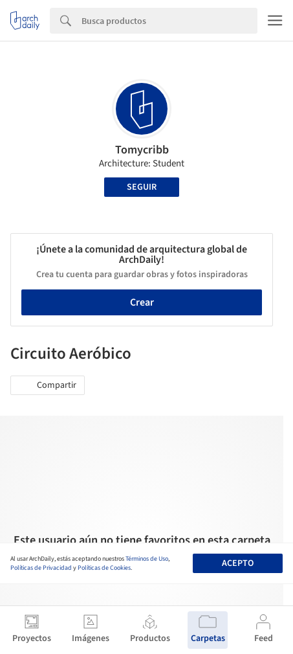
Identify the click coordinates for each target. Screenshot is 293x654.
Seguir (142, 187)
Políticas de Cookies (104, 567)
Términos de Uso (146, 558)
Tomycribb (142, 150)
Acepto (238, 563)
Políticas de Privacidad (41, 567)
